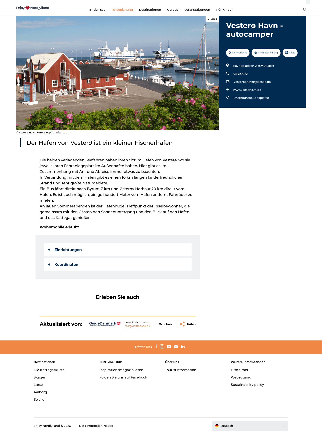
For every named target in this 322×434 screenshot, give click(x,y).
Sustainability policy (247, 385)
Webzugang (241, 377)
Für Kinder (224, 10)
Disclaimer (239, 370)
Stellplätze (261, 98)
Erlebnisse (97, 10)
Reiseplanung (122, 10)
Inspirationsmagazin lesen (121, 370)
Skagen (40, 377)
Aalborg (40, 392)
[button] (165, 324)
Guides (172, 10)
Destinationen (150, 10)
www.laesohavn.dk (247, 90)
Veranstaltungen (197, 10)
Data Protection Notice (96, 426)
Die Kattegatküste (49, 370)
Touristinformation (180, 370)
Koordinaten (63, 264)
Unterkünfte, (243, 98)
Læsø (38, 385)
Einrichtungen (65, 250)
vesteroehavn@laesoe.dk (252, 82)
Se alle (39, 400)
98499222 (240, 74)
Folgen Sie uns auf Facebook (123, 377)
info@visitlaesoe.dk (137, 326)
